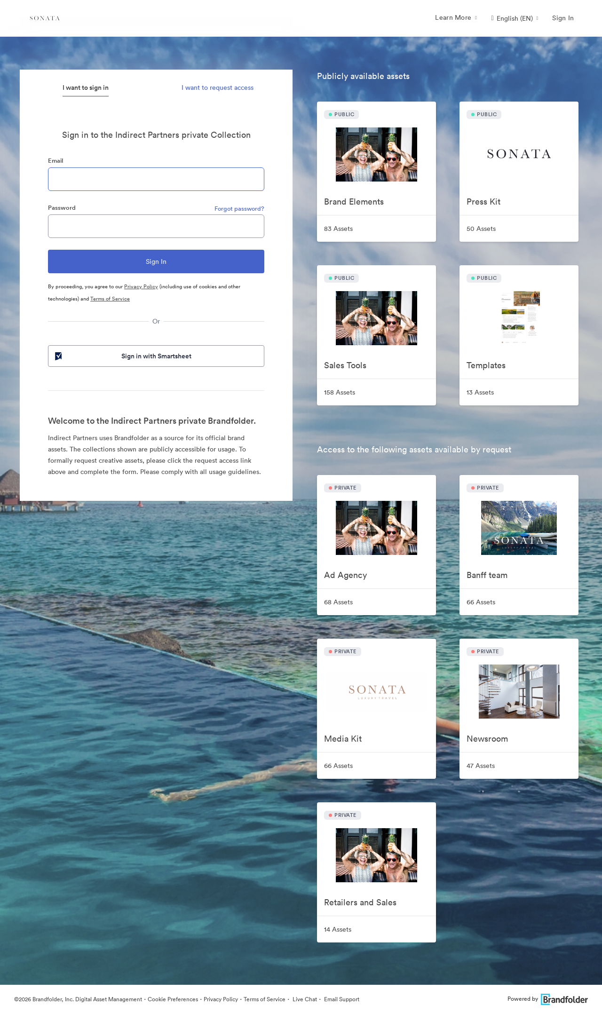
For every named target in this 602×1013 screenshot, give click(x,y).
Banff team (487, 575)
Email (55, 161)
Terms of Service (110, 298)
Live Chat (304, 999)
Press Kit (483, 201)
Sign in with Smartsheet (122, 356)
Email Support (341, 999)
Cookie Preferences (173, 999)
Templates (486, 365)
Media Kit (343, 738)
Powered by (547, 999)
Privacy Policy (141, 286)
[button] (514, 18)
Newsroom (487, 738)
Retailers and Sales (360, 902)
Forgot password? (239, 209)
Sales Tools (345, 365)
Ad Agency (345, 575)
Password (62, 208)
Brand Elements (354, 201)
